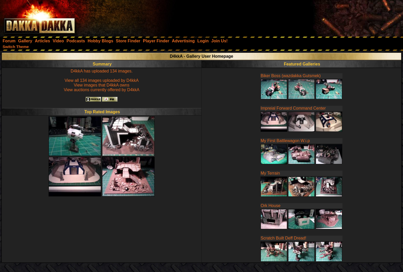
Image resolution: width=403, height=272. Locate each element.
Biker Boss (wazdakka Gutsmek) (291, 76)
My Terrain (270, 173)
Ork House (270, 205)
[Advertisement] (333, 17)
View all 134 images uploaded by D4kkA (101, 80)
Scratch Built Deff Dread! (283, 238)
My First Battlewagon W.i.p (285, 140)
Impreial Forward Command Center (293, 108)
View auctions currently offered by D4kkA (101, 90)
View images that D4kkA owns (101, 85)
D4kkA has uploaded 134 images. (102, 71)
